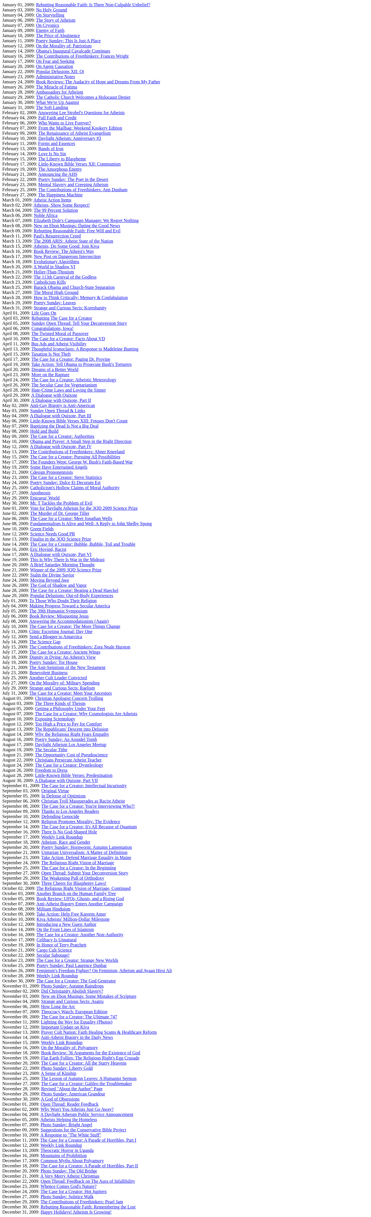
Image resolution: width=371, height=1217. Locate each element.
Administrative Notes (55, 76)
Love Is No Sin (52, 153)
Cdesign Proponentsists (51, 472)
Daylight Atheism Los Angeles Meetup (70, 744)
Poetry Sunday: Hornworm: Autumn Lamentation (86, 847)
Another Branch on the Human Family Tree (76, 893)
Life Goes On (43, 313)
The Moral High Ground (56, 292)
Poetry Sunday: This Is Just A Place (68, 40)
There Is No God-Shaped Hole (69, 831)
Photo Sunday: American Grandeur (73, 1093)
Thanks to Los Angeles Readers (70, 811)
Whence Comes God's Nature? (68, 1186)
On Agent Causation (54, 66)
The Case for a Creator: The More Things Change (74, 626)
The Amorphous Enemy (60, 169)
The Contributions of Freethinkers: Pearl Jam (82, 1201)
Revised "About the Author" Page (72, 1088)
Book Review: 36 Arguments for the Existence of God (90, 1052)
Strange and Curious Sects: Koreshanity (70, 307)
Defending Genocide (60, 816)
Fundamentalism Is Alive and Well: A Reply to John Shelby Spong (91, 523)
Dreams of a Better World (54, 369)
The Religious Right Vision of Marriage (77, 862)
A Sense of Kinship (58, 1073)
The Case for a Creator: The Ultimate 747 (79, 1016)
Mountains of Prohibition (64, 1155)
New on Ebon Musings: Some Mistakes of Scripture (88, 996)
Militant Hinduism (53, 908)
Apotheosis (40, 492)
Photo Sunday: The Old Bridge (69, 1170)
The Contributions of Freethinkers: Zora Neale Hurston (79, 646)
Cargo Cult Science (54, 950)
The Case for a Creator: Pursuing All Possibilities (75, 456)
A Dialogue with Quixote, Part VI (61, 554)
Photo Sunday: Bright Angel (66, 1124)
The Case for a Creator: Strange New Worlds (77, 960)
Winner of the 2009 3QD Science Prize (65, 569)
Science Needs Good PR (52, 533)
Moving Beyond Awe (49, 580)
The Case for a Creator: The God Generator (76, 980)
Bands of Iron (50, 148)
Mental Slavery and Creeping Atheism (73, 184)
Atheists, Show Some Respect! (61, 205)
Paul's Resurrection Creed (57, 235)
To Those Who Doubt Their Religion (63, 600)
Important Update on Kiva (65, 1027)
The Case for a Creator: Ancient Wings (64, 652)
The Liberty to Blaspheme (62, 158)
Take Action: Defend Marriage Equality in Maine (86, 857)
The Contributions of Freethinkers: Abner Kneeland (77, 451)
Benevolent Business (48, 672)
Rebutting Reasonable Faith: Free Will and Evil (77, 230)
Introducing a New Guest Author (66, 924)
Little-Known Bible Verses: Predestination (73, 775)
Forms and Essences (56, 143)
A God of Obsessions (60, 1099)
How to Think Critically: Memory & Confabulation (81, 297)
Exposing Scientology (55, 718)
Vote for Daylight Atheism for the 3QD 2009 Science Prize (84, 508)
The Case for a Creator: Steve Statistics (66, 477)
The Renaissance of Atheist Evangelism (74, 133)
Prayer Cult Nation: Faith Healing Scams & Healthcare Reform (99, 1032)
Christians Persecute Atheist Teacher (68, 759)
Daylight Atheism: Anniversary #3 (69, 138)
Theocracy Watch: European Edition (74, 1011)
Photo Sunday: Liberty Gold (67, 1068)
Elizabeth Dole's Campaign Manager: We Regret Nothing (86, 220)
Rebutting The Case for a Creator (61, 318)
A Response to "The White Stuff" (70, 1135)
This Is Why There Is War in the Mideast (67, 559)
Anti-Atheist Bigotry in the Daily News (77, 1037)
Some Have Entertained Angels (58, 467)
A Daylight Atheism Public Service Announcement (86, 1114)
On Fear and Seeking (55, 61)
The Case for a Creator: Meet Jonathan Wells (71, 518)
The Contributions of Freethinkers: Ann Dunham (82, 189)
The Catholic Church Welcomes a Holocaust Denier (83, 97)
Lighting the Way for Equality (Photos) (76, 1021)
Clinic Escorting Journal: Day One (60, 631)
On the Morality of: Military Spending (64, 682)
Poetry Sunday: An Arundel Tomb (66, 739)
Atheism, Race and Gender (65, 842)
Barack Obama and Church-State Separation (74, 287)
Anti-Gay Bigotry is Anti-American (62, 405)
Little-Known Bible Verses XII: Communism (79, 164)
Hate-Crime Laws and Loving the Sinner (68, 390)
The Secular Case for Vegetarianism (64, 384)
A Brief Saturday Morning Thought (62, 564)
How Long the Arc (58, 1006)
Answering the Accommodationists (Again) (69, 621)
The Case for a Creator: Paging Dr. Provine (70, 359)
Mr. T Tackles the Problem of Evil (61, 503)
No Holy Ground (51, 9)
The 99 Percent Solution (56, 210)
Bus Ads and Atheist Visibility (58, 343)
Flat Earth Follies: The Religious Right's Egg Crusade (90, 1057)
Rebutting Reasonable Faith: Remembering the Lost (88, 1206)
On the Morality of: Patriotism (64, 45)
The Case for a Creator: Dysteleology (69, 765)
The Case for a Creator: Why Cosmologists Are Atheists (86, 713)
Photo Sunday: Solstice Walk (67, 1196)
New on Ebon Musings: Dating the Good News (77, 225)
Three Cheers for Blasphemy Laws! (73, 883)
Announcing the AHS (57, 174)
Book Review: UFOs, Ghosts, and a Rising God (80, 898)
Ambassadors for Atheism (59, 92)
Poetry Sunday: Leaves (55, 302)
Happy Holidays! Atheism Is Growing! (76, 1212)
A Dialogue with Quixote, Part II (61, 400)
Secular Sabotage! (53, 955)
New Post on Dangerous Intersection (67, 256)
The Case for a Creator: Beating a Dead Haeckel (74, 590)
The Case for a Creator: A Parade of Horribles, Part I (88, 1140)
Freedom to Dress (51, 770)
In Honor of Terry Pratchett (61, 944)
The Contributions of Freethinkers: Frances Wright (82, 56)
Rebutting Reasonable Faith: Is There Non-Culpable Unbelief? (93, 4)
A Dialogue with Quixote (54, 395)
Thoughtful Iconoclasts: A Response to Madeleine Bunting (84, 348)
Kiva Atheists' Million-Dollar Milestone (73, 919)
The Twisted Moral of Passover (59, 333)
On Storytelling (50, 15)
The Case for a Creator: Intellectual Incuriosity (84, 785)
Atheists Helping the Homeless (68, 1119)
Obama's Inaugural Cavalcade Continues (73, 51)
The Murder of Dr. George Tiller (59, 513)
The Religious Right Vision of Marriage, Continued (84, 888)
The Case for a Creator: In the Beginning (78, 867)
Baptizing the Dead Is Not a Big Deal (64, 426)
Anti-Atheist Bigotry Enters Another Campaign (79, 903)
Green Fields (42, 528)
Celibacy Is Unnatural (56, 939)
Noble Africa (45, 215)
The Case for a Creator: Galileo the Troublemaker (86, 1083)
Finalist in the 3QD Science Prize (60, 539)
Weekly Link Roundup (62, 837)
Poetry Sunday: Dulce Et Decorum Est (65, 482)
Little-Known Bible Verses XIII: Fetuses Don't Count (79, 420)
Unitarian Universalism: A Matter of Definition (84, 852)
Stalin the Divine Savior (52, 575)
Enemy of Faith (50, 30)
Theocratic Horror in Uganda (67, 1150)
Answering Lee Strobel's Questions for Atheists (81, 112)
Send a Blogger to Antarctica (55, 636)
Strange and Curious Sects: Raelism (62, 688)
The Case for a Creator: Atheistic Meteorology (73, 379)
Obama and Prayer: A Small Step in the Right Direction (81, 441)
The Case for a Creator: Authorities (62, 436)
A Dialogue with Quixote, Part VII (66, 780)
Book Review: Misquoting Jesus (59, 616)
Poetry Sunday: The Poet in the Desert (73, 179)
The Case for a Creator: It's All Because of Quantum (89, 826)
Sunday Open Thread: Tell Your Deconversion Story (79, 323)
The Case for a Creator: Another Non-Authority (80, 934)
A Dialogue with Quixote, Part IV (61, 446)
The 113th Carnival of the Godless (65, 277)
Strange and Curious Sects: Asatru (72, 1001)
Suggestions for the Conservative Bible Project (83, 1129)
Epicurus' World (45, 497)
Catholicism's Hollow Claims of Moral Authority (75, 487)
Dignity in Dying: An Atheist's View (62, 657)
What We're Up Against (57, 102)
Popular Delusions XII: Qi (60, 71)
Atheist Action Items (52, 200)
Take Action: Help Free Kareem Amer (71, 914)
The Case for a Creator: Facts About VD (68, 338)
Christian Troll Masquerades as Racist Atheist (83, 801)
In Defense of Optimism (63, 795)
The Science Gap (45, 641)
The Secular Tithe (51, 749)
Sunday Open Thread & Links (57, 410)
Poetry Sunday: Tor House (53, 662)
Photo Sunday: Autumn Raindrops (72, 986)
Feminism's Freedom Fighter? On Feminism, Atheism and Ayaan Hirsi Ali (104, 970)
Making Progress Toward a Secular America (69, 605)
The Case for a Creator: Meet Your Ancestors (70, 693)
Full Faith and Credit (57, 117)
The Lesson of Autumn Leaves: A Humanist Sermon (89, 1078)
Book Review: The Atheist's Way (64, 251)
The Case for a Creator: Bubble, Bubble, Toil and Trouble (82, 544)
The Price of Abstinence (58, 35)
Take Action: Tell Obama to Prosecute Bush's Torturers (81, 364)
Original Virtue (55, 790)
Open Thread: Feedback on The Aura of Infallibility (88, 1181)
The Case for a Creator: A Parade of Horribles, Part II (89, 1165)
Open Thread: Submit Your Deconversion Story (84, 873)
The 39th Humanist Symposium (58, 611)
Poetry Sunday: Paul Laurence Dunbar (72, 965)
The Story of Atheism (55, 20)
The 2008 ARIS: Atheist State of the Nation (73, 241)
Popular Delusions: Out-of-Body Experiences (71, 595)
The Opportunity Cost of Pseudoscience (71, 754)
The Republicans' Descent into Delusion (71, 729)
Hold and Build (44, 431)
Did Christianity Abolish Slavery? (72, 991)
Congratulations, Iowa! (52, 328)
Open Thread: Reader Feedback (69, 1104)
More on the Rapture (50, 374)
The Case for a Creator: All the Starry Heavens (83, 1063)
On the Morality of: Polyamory (69, 1047)
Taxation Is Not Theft (51, 354)
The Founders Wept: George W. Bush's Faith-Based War (81, 462)
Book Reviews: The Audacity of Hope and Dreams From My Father (98, 81)
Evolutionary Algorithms (56, 261)
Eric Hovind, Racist (48, 549)
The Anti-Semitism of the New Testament (67, 667)
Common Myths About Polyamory (72, 1160)
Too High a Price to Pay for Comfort (68, 724)
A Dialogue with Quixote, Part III (60, 415)
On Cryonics (47, 25)
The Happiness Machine (60, 194)
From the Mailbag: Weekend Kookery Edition (80, 128)
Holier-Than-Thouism (54, 271)
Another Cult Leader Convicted (58, 677)
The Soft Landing (52, 107)
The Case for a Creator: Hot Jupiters (74, 1191)
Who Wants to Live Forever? (64, 122)
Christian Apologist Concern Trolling (69, 698)
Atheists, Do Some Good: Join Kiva (66, 246)
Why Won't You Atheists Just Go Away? (77, 1109)
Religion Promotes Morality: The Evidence (80, 821)
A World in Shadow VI (54, 266)
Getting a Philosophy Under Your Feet (70, 708)
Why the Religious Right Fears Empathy (72, 734)
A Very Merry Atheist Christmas (69, 1176)
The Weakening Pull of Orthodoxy (72, 878)
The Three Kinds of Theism (60, 703)
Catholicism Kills (50, 282)
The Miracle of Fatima (56, 86)
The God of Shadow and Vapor (58, 585)
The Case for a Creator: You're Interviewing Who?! (88, 806)
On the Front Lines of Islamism (65, 929)
